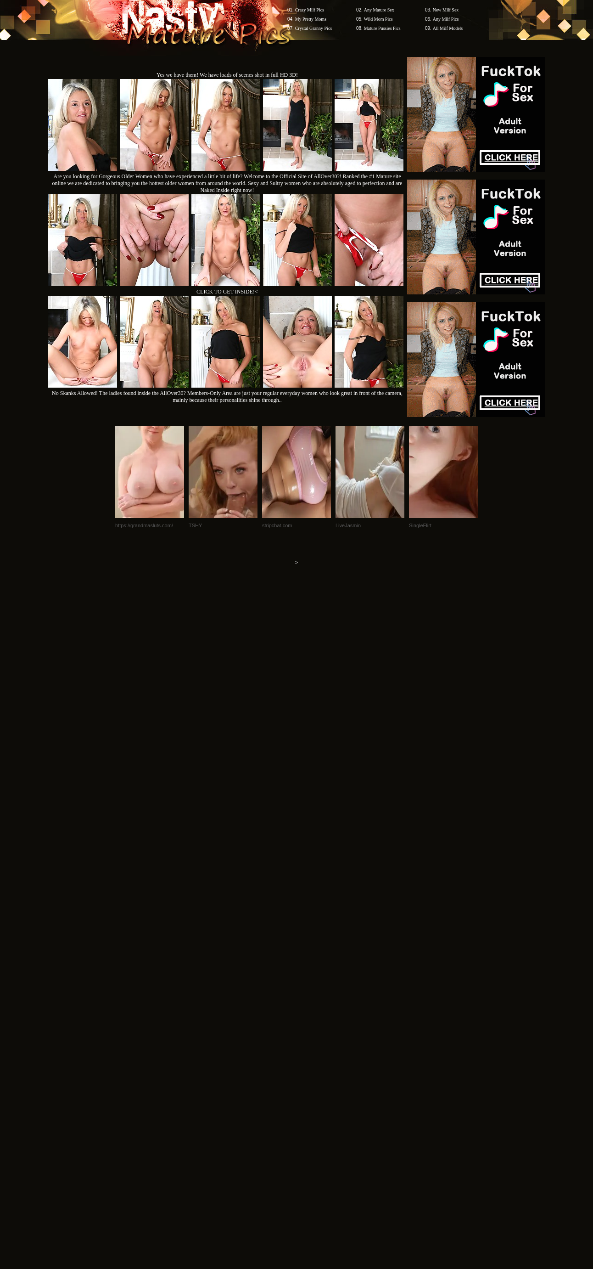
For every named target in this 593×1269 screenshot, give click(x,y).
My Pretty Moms (310, 19)
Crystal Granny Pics (313, 28)
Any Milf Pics (446, 19)
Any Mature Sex (379, 9)
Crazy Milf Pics (309, 9)
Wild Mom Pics (378, 19)
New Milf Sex (446, 9)
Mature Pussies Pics (382, 28)
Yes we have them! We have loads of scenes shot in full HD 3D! (227, 75)
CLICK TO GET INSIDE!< (227, 291)
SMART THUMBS (312, 1093)
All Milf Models (448, 28)
